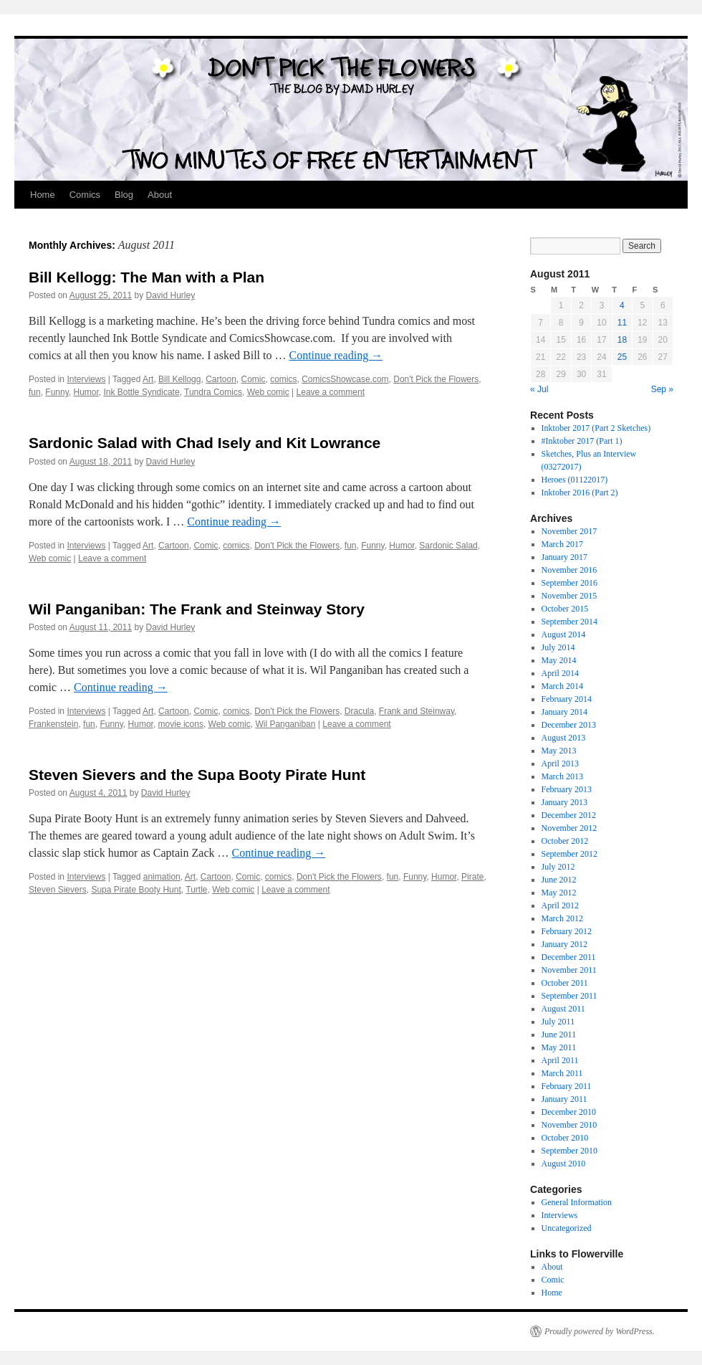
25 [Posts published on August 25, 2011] (622, 357)
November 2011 (569, 970)
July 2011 (558, 1022)
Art (148, 379)
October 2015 (565, 609)
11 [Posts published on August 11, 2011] (622, 323)
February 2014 (567, 699)
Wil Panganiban (285, 724)
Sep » (662, 389)
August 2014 (564, 634)
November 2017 (569, 531)
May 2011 (559, 1047)
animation (162, 877)
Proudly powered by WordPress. (599, 1331)
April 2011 (560, 1060)
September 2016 (569, 583)
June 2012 (559, 880)
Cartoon (221, 379)
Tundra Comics (213, 392)
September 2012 (569, 854)
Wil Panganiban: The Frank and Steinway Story (197, 609)
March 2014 (562, 686)
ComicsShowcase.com (345, 379)
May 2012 (559, 893)
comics (283, 379)
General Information (577, 1202)
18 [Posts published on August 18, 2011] (622, 340)
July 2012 (558, 867)
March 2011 (562, 1073)
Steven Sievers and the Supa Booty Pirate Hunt (197, 774)
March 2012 (562, 918)
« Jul (539, 389)
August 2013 (564, 738)
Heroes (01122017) (575, 480)
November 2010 (569, 1125)
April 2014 (560, 673)
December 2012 (569, 815)
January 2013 (564, 802)
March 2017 (562, 544)
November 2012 (569, 828)
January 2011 (564, 1099)
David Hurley (171, 295)
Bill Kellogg (179, 379)
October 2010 (565, 1138)
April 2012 (560, 905)
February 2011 (567, 1086)
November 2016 (569, 570)
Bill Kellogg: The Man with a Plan (146, 277)
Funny (56, 392)
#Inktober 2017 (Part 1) (582, 441)
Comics (84, 194)
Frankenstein (53, 724)
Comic (253, 379)
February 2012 (567, 931)
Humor (86, 392)
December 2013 (569, 725)
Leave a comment (331, 392)
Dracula (359, 711)
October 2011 (565, 983)
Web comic (268, 392)
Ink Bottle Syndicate (142, 392)
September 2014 (569, 622)
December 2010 (569, 1112)
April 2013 (560, 763)
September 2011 (569, 996)
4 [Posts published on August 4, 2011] (622, 305)
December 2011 (569, 957)
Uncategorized (567, 1228)
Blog (124, 194)
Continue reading (336, 355)
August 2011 (563, 1009)
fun (35, 392)
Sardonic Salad (448, 546)
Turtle (196, 890)
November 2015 (569, 596)
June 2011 (559, 1034)
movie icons (180, 724)
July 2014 (558, 647)
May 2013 (559, 751)
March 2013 (562, 776)
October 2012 (565, 841)
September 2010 (569, 1151)
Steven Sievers (58, 890)
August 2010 (564, 1164)
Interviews (86, 379)
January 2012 (564, 944)
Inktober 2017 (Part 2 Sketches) (596, 428)
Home (42, 194)
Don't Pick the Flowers (436, 379)
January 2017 (564, 557)
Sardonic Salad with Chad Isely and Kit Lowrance (204, 442)
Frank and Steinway (416, 711)
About (160, 194)
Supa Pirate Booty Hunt (136, 890)
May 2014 (559, 660)
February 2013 (567, 789)
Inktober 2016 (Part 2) (580, 493)
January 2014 (564, 712)
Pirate (472, 877)
